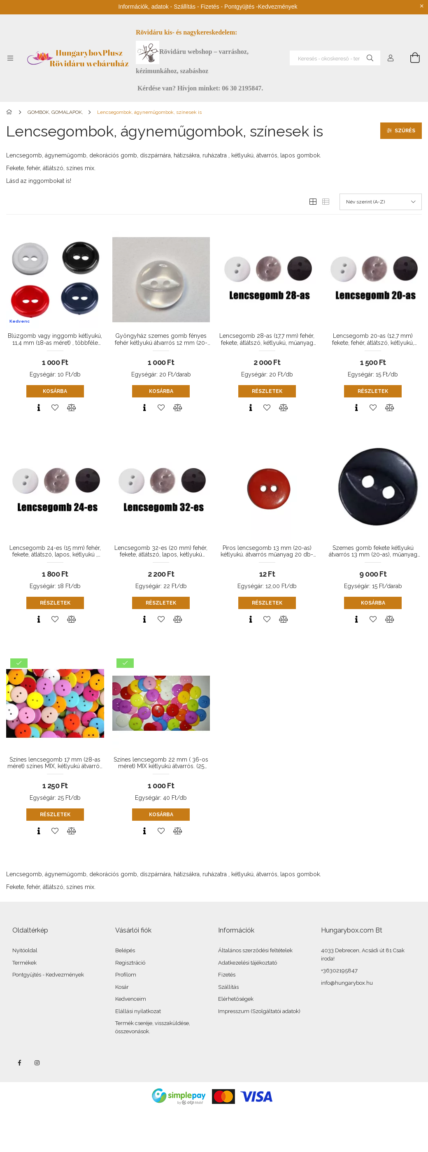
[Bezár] (422, 6)
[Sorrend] (381, 202)
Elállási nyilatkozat (138, 1011)
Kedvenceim (130, 999)
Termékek (24, 963)
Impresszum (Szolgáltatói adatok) (259, 1011)
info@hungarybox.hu (347, 983)
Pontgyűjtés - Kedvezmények (48, 975)
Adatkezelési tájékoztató (247, 963)
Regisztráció (130, 963)
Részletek (267, 391)
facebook (19, 1063)
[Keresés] (370, 58)
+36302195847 (339, 970)
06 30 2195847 (241, 88)
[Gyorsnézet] (38, 408)
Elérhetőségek (236, 999)
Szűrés (405, 131)
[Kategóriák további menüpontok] (10, 58)
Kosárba (55, 391)
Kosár (122, 987)
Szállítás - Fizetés (196, 6)
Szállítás (228, 987)
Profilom (125, 975)
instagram (37, 1063)
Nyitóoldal (24, 950)
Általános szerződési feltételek (255, 950)
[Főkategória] (10, 112)
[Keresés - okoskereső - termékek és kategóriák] (335, 58)
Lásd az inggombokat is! (38, 181)
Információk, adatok (144, 6)
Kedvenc (19, 321)
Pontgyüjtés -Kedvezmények (260, 6)
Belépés (125, 950)
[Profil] (390, 58)
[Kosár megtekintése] (410, 58)
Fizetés (226, 975)
